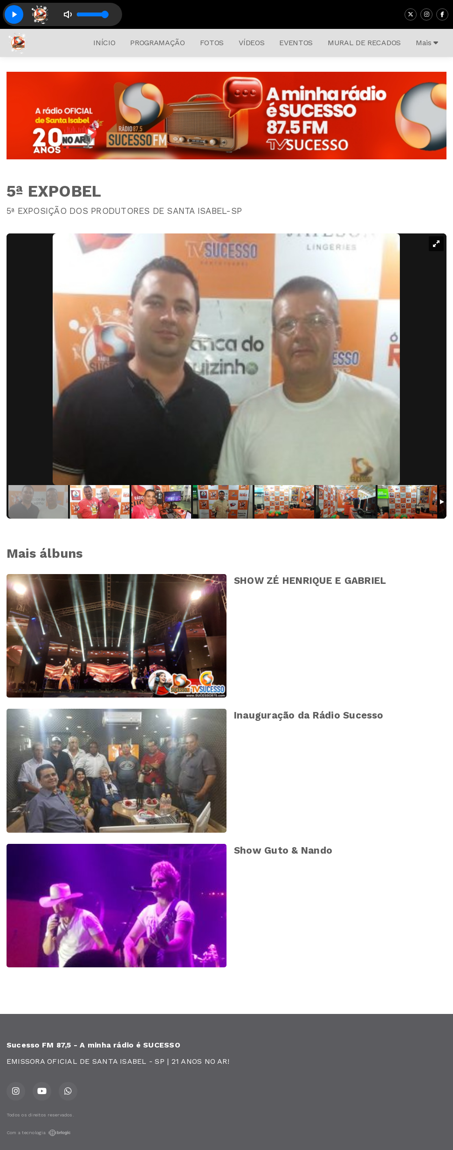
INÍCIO (104, 42)
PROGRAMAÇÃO (157, 42)
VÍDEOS (251, 42)
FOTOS (212, 42)
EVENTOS (296, 42)
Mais (427, 42)
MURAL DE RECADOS (364, 42)
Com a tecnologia (39, 1132)
